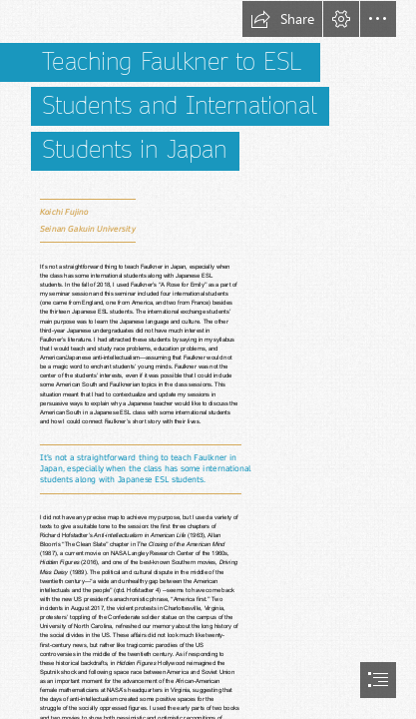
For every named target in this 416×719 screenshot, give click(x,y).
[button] (282, 19)
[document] (208, 359)
